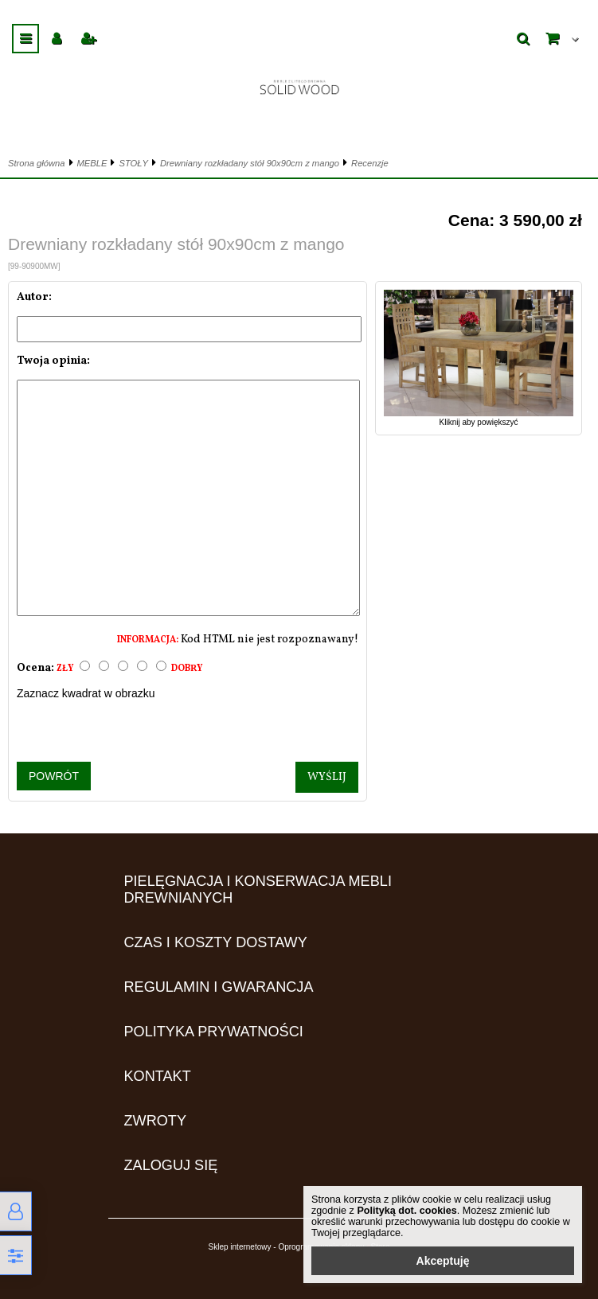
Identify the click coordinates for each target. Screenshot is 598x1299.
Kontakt (157, 1076)
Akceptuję (443, 1260)
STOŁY (133, 163)
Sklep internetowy (240, 1246)
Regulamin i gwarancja (219, 987)
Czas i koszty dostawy (215, 942)
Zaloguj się (171, 1165)
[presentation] (188, 731)
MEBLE (92, 163)
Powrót (54, 776)
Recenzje (370, 163)
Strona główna (36, 163)
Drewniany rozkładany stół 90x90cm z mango (249, 163)
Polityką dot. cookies (406, 1210)
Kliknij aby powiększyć (478, 418)
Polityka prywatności (213, 1032)
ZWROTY (155, 1121)
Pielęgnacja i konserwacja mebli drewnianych (258, 889)
